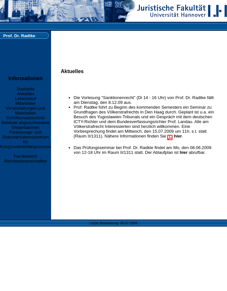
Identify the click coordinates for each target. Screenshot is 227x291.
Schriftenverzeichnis (25, 117)
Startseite (25, 89)
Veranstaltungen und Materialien (25, 110)
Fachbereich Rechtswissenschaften (25, 158)
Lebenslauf (25, 98)
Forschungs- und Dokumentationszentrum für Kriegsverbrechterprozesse (25, 139)
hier (184, 152)
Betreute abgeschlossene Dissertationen (25, 125)
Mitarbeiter (25, 103)
